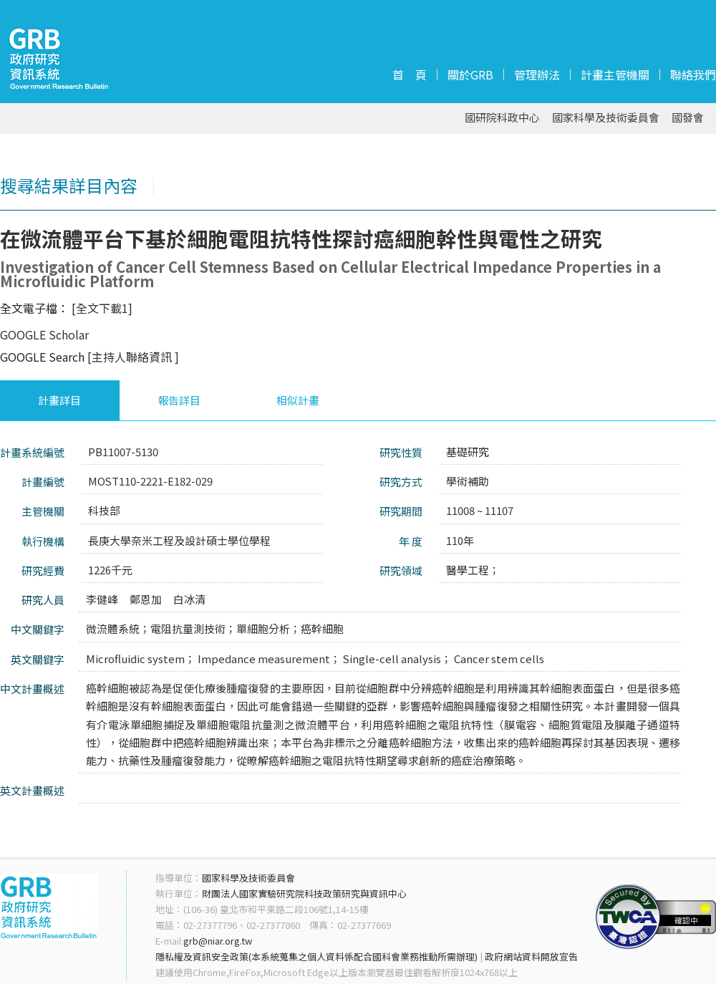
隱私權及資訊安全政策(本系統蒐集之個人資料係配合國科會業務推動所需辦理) (316, 956)
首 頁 (409, 74)
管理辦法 (537, 74)
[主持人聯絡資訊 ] (133, 356)
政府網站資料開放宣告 (531, 956)
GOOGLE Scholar (44, 334)
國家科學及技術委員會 (605, 117)
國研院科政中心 (502, 117)
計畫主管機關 (615, 74)
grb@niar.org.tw (217, 940)
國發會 (688, 117)
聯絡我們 (693, 74)
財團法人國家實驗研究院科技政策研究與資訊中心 (304, 893)
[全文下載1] (102, 308)
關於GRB (470, 74)
